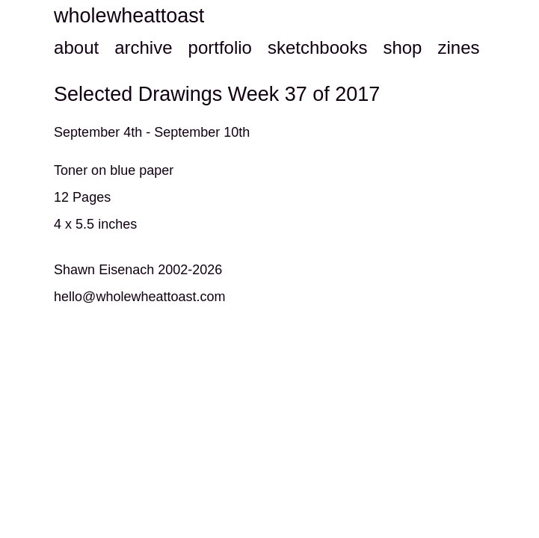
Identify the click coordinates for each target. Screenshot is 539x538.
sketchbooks (317, 47)
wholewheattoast (129, 15)
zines (458, 47)
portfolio (220, 47)
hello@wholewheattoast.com (139, 296)
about (76, 47)
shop (402, 47)
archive (143, 47)
